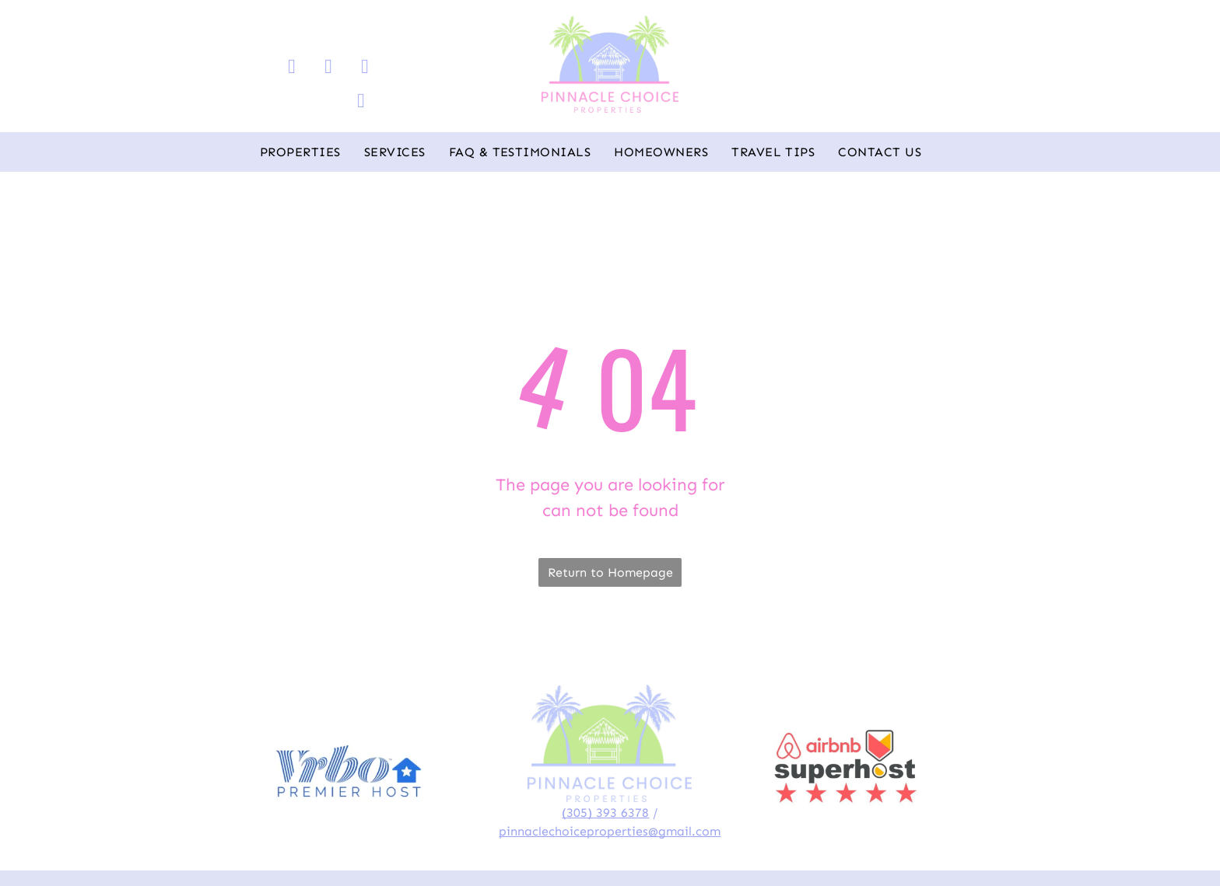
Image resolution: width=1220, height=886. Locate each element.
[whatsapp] (361, 102)
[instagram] (329, 68)
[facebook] (292, 68)
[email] (365, 68)
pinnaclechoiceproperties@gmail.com (609, 831)
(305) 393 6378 (605, 812)
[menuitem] (300, 152)
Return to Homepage (610, 572)
